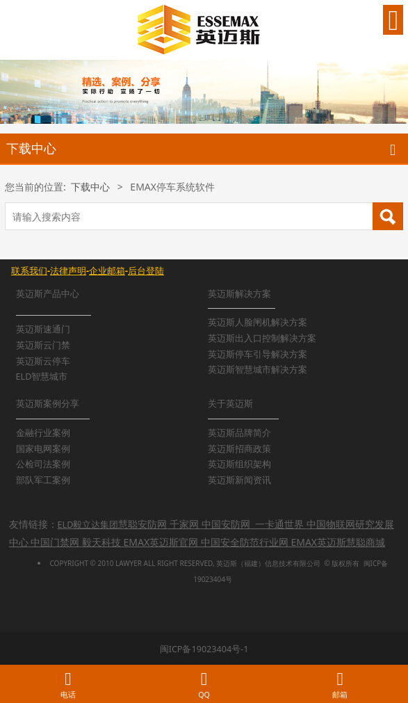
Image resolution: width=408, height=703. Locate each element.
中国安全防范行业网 (244, 542)
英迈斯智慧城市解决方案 (257, 369)
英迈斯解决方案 (239, 294)
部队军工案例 (43, 480)
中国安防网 (226, 524)
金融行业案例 (43, 433)
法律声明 (68, 271)
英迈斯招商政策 (239, 449)
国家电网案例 (43, 449)
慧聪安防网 (142, 524)
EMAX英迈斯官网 (161, 542)
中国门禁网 (55, 542)
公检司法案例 (43, 464)
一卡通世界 (279, 524)
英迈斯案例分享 (47, 404)
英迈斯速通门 (43, 329)
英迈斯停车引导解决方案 (257, 354)
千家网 (184, 524)
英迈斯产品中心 (47, 294)
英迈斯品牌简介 (239, 433)
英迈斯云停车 (43, 361)
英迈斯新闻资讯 (239, 480)
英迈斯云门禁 (43, 345)
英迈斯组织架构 (239, 464)
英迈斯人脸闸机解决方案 (257, 322)
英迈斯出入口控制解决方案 (262, 338)
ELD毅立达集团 (88, 525)
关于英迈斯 (230, 404)
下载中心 (90, 186)
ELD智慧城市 (42, 376)
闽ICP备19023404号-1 (204, 649)
